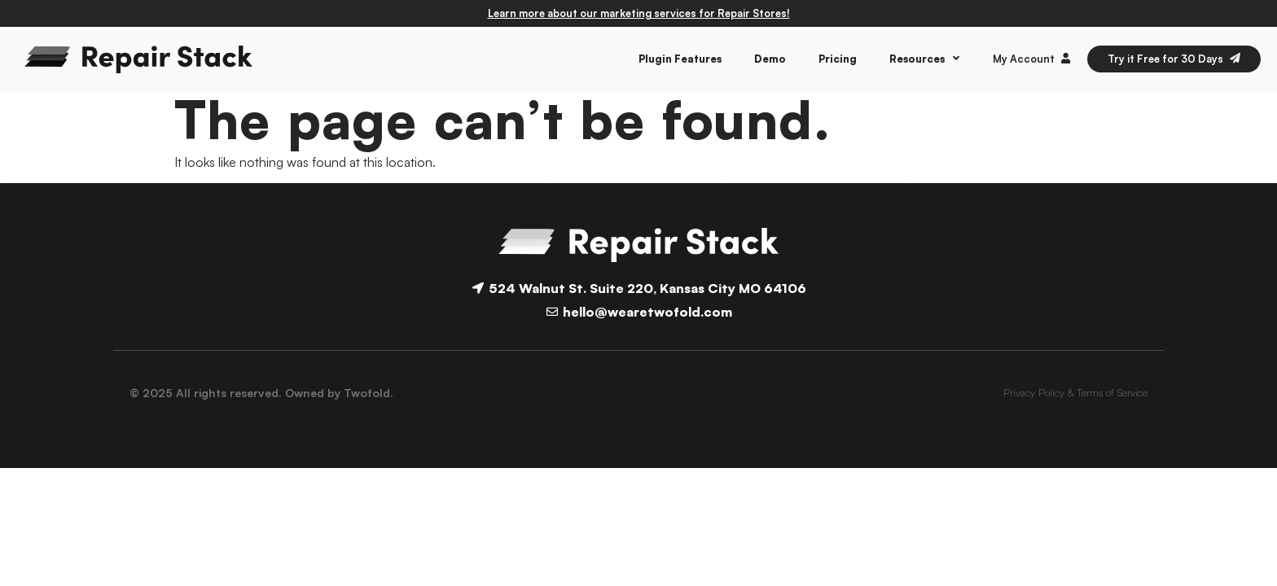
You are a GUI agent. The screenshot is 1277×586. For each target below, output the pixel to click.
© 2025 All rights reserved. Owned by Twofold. (261, 393)
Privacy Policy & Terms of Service (1075, 392)
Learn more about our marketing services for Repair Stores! (639, 13)
